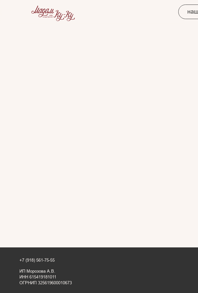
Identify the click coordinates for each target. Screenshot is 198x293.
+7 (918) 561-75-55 (37, 260)
